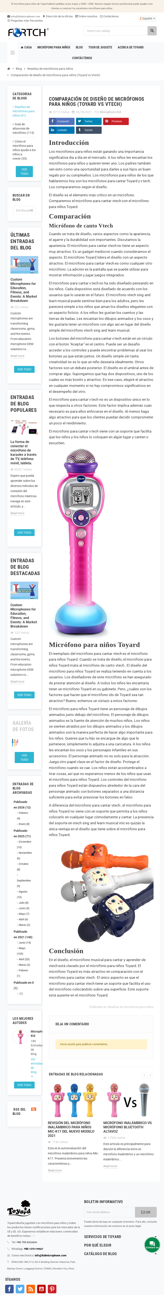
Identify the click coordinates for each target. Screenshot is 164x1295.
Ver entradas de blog (33, 1066)
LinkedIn (62, 130)
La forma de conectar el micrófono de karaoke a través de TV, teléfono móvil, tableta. (23, 452)
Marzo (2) (24, 924)
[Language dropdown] (148, 18)
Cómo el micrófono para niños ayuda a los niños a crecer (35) (24, 150)
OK (146, 1212)
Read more (17, 356)
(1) (21, 993)
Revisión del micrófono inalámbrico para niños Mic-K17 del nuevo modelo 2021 (71, 1129)
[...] (33, 1235)
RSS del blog (24, 1111)
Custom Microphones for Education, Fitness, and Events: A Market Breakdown (23, 290)
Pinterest (117, 121)
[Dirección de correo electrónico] (109, 1212)
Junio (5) (24, 908)
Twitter (88, 121)
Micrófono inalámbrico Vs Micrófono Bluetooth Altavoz (127, 1127)
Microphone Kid (33, 1033)
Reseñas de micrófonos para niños (131, 1007)
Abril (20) (24, 959)
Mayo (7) (24, 913)
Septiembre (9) (24, 883)
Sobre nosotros (86, 16)
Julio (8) (24, 902)
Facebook (9, 1289)
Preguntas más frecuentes (25, 20)
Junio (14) (25, 942)
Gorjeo (20, 1289)
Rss (30, 1289)
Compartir (63, 121)
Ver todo (24, 171)
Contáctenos (109, 16)
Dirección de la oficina (57, 16)
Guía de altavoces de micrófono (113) (23, 128)
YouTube (41, 1289)
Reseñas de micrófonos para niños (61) (24, 111)
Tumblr (89, 130)
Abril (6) (23, 919)
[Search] (120, 30)
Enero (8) (24, 824)
